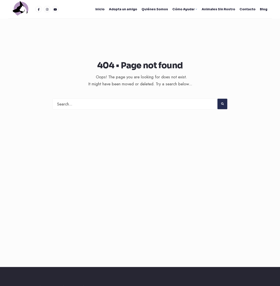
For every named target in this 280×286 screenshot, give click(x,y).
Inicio (100, 9)
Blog (263, 9)
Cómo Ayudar (183, 9)
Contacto (248, 9)
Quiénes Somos (155, 9)
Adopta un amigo (123, 9)
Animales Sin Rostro (218, 9)
